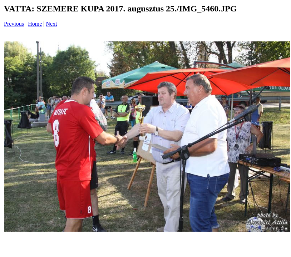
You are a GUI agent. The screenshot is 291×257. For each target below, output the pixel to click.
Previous (14, 24)
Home (35, 24)
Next (51, 24)
